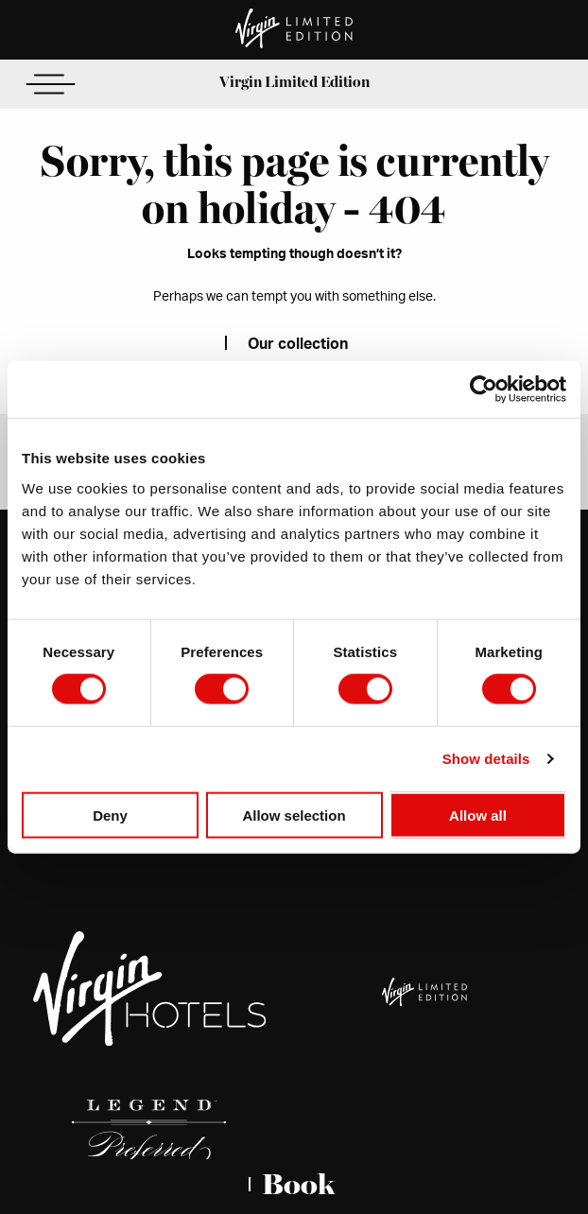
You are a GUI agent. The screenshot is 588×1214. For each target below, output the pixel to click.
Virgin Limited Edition (294, 82)
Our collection (298, 344)
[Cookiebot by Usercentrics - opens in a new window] (483, 389)
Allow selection (293, 814)
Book (298, 1185)
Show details (486, 759)
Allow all (478, 814)
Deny (110, 814)
